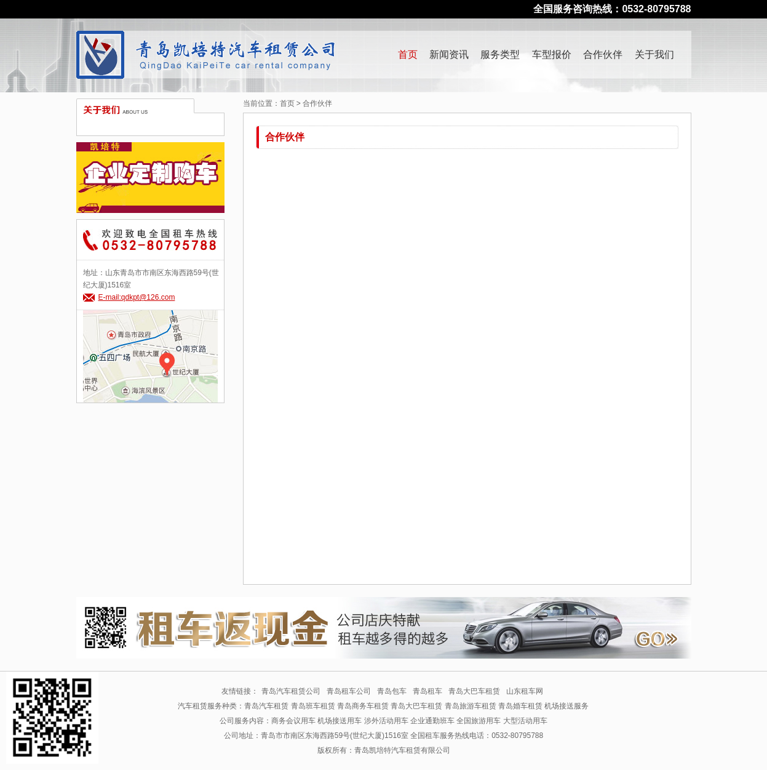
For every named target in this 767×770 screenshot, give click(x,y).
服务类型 (500, 54)
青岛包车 (392, 691)
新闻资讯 (449, 54)
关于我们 (654, 54)
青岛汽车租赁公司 (290, 691)
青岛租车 (427, 691)
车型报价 (551, 54)
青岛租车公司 (349, 691)
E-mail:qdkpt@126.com (136, 297)
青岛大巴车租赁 (474, 691)
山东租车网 (524, 691)
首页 (408, 54)
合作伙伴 (602, 54)
